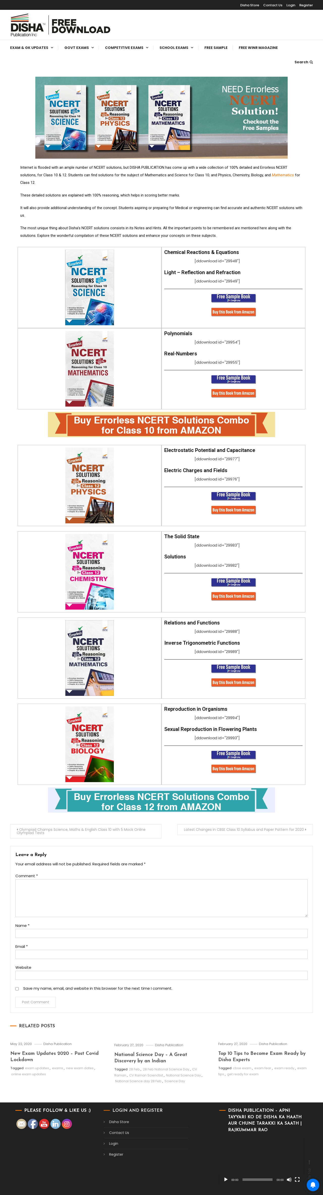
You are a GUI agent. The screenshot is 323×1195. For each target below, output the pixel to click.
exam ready (284, 1090)
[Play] (179, 1179)
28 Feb (134, 1095)
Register (306, 5)
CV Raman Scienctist (146, 1100)
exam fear (262, 1090)
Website (23, 967)
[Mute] (242, 1179)
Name (22, 925)
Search (303, 62)
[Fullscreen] (250, 1179)
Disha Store (249, 5)
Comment (26, 875)
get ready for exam (243, 1096)
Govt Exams (76, 47)
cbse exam (242, 1090)
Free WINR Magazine (258, 47)
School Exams (173, 47)
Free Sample (216, 47)
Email (21, 946)
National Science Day (183, 1100)
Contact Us (272, 5)
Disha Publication (57, 1066)
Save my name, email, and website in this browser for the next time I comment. (97, 988)
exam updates (37, 1090)
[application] (215, 1160)
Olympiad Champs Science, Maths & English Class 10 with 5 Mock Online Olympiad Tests (81, 831)
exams (57, 1090)
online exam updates (28, 1096)
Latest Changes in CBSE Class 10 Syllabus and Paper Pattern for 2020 (244, 829)
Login (290, 5)
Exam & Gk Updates (29, 47)
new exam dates (80, 1090)
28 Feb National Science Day (166, 1095)
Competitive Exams (124, 47)
